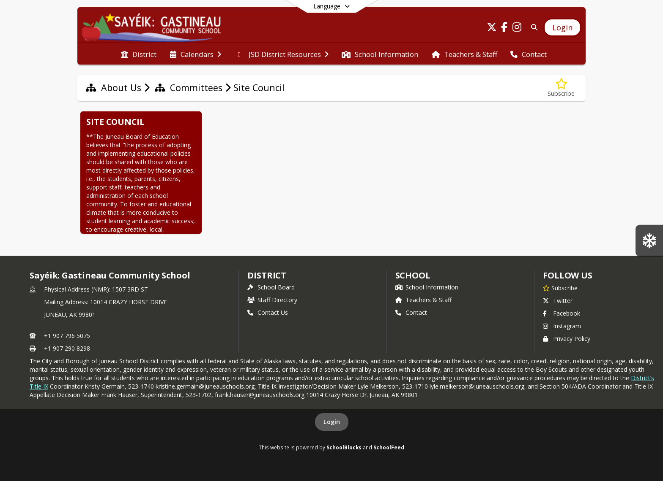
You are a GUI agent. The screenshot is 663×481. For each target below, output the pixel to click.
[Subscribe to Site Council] (561, 88)
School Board (271, 287)
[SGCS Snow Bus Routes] (649, 240)
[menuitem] (139, 54)
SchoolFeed (388, 447)
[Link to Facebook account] (504, 28)
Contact (411, 312)
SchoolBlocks (344, 447)
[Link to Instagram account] (517, 28)
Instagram (562, 326)
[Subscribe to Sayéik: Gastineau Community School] (560, 287)
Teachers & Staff (423, 300)
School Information (426, 287)
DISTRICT (266, 275)
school (412, 275)
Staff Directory (272, 300)
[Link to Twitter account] (491, 28)
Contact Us (267, 312)
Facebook (561, 313)
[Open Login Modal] (562, 27)
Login (331, 422)
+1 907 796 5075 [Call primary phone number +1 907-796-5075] (67, 336)
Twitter (558, 301)
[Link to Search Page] (532, 27)
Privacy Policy (566, 339)
